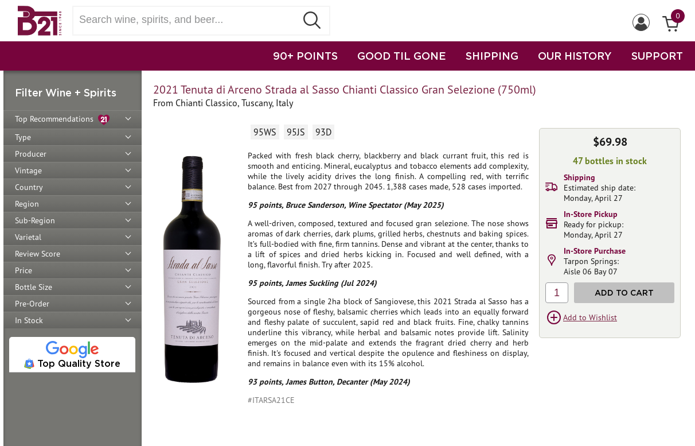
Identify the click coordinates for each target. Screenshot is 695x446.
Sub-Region (35, 220)
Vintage (28, 170)
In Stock (29, 320)
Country (29, 187)
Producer (30, 154)
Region (27, 204)
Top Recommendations (62, 120)
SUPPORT (657, 55)
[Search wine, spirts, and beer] (188, 20)
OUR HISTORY (575, 55)
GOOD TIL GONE (401, 55)
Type (23, 137)
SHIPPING (492, 55)
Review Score (37, 254)
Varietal (28, 237)
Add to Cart (624, 292)
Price (23, 270)
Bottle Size (33, 287)
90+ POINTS (305, 55)
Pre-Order (32, 303)
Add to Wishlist (590, 317)
